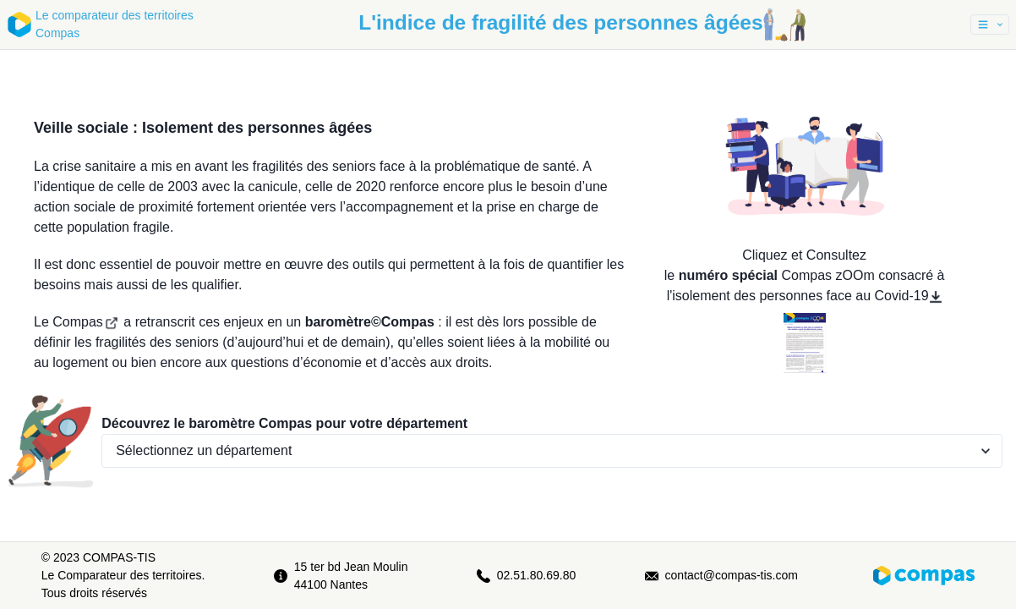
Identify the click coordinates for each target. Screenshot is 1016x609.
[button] (989, 24)
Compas (85, 322)
